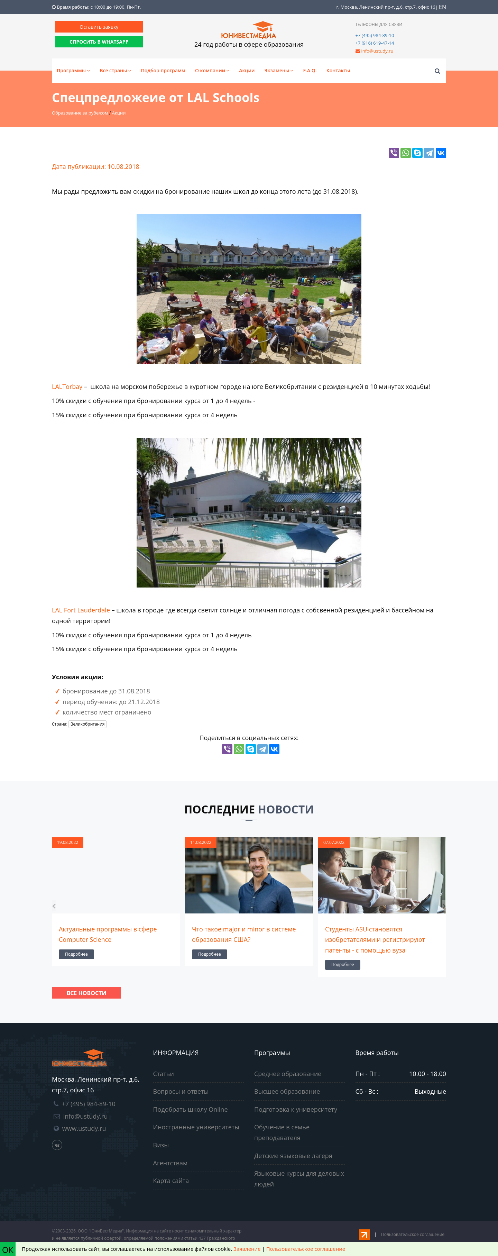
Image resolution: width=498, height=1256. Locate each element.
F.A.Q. (309, 70)
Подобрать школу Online (190, 1109)
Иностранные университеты (196, 1127)
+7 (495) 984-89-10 (375, 35)
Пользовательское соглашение (412, 1234)
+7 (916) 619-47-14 (375, 43)
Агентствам (170, 1163)
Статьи (163, 1074)
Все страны (115, 70)
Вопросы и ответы (181, 1091)
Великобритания (88, 724)
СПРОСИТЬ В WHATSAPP (99, 41)
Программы (73, 70)
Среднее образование (287, 1074)
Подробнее (76, 954)
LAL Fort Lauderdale (81, 610)
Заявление (246, 1248)
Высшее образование (287, 1091)
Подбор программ (163, 70)
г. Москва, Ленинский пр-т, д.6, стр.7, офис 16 (385, 7)
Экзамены (279, 70)
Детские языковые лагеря (293, 1156)
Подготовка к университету (295, 1109)
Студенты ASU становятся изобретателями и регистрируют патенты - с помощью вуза (375, 939)
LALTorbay (68, 386)
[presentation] (54, 905)
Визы (161, 1145)
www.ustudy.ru (84, 1128)
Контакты (338, 70)
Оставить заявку (99, 27)
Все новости (86, 993)
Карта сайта (171, 1180)
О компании (212, 70)
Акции (247, 70)
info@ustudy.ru (377, 51)
